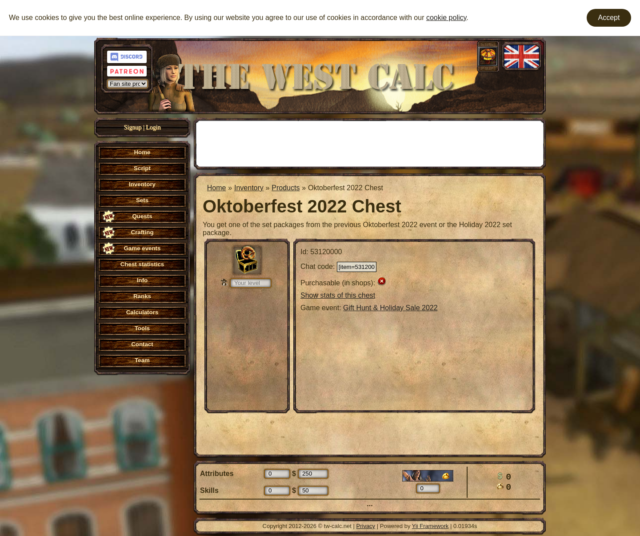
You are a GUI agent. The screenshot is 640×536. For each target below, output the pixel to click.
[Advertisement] (370, 143)
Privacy (366, 526)
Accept (609, 17)
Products (286, 188)
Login (153, 127)
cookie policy (446, 17)
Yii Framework (430, 526)
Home (216, 188)
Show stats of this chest (337, 295)
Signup (133, 127)
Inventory (249, 188)
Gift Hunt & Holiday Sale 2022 (390, 308)
